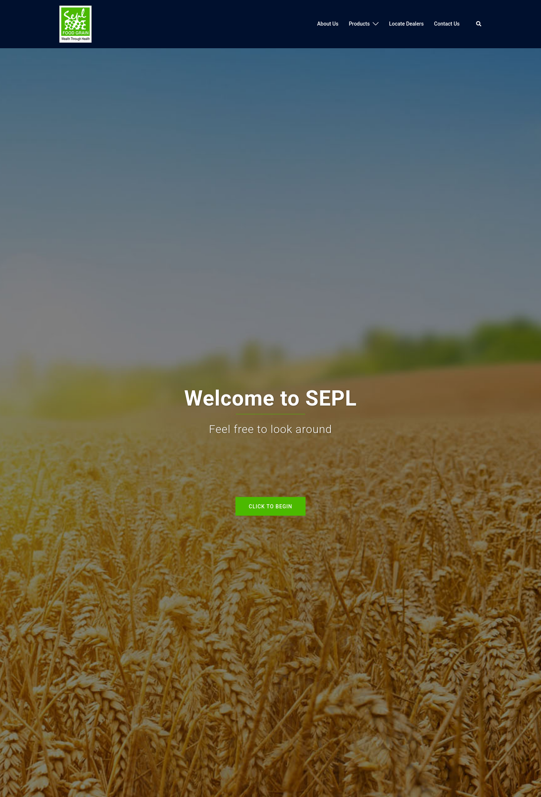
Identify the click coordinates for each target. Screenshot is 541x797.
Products (359, 24)
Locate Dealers (406, 24)
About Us (327, 24)
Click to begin (270, 506)
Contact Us (447, 24)
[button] (479, 24)
